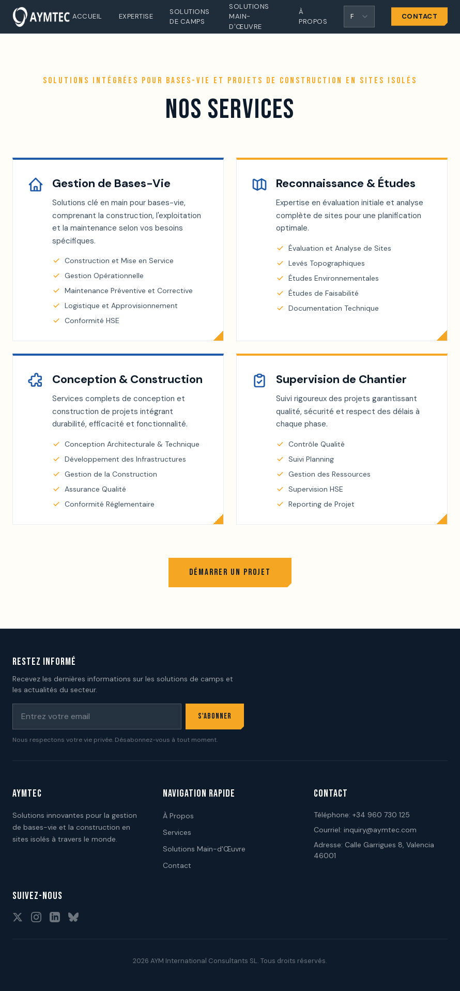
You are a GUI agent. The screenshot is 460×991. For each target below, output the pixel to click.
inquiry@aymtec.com (380, 829)
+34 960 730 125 (381, 814)
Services (177, 832)
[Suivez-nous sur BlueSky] (73, 917)
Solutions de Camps (190, 16)
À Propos (313, 16)
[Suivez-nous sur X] (17, 917)
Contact (420, 16)
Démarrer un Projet (230, 572)
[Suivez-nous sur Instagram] (36, 917)
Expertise (136, 16)
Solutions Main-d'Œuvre (249, 16)
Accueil (87, 16)
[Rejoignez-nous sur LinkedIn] (55, 917)
